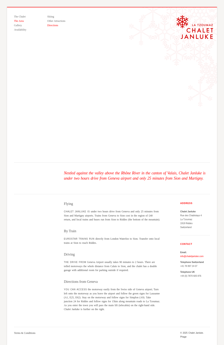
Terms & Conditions (24, 333)
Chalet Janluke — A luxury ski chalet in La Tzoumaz (195, 27)
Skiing (50, 16)
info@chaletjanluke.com (191, 256)
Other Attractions (56, 20)
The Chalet (20, 16)
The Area (19, 20)
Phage (183, 337)
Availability (20, 29)
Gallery (18, 25)
